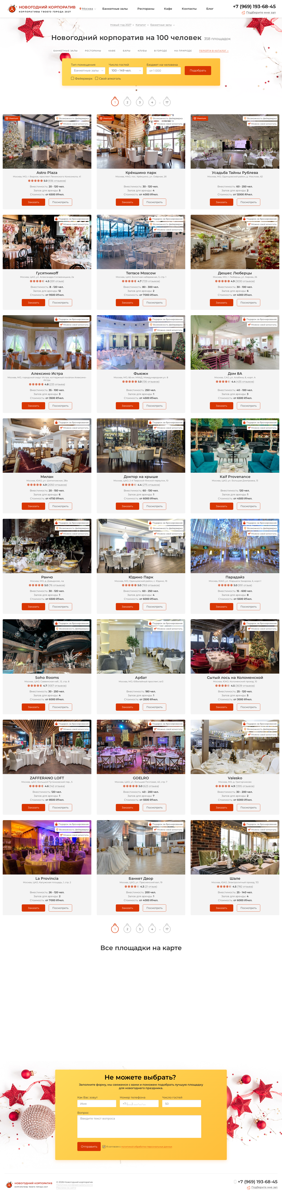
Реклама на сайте (66, 1187)
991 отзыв (245, 585)
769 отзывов (151, 585)
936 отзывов (57, 180)
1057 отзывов (57, 685)
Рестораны (145, 8)
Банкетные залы (115, 8)
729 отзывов (151, 281)
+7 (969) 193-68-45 (254, 6)
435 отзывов (245, 381)
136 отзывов (151, 381)
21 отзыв (150, 886)
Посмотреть (60, 202)
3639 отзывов (245, 685)
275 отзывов (151, 484)
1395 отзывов (245, 786)
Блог (209, 8)
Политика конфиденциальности (74, 1184)
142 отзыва (57, 786)
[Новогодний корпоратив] (41, 9)
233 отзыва (57, 384)
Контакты (189, 8)
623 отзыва (151, 786)
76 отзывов (56, 585)
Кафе (168, 8)
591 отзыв (57, 281)
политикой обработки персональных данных (146, 1146)
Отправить (89, 1146)
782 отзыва (245, 886)
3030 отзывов (245, 281)
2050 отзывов (57, 484)
